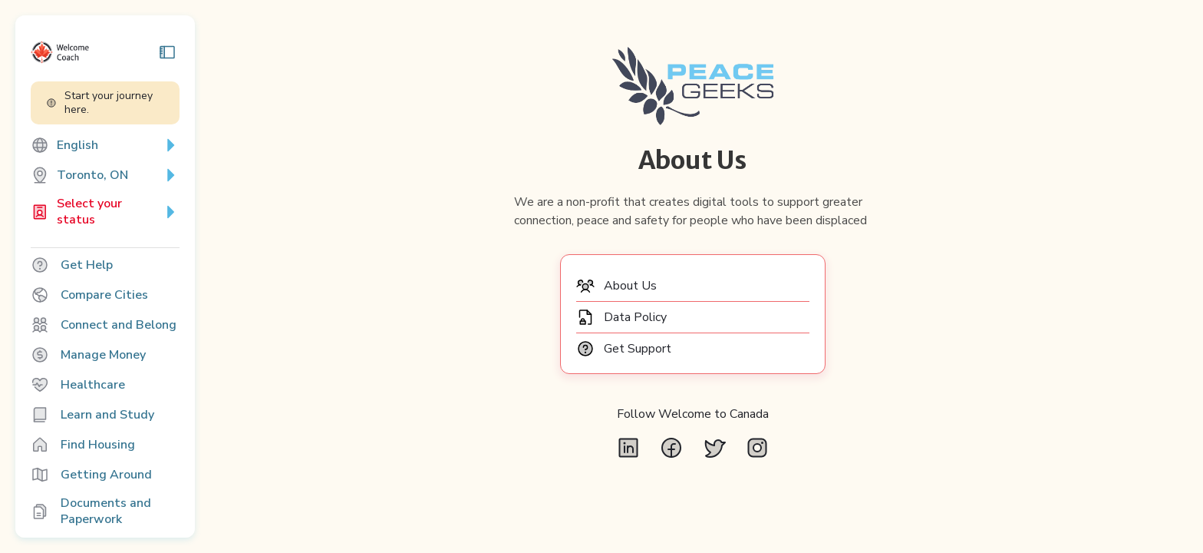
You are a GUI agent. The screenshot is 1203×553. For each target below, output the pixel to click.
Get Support (661, 367)
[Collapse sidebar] (202, 52)
